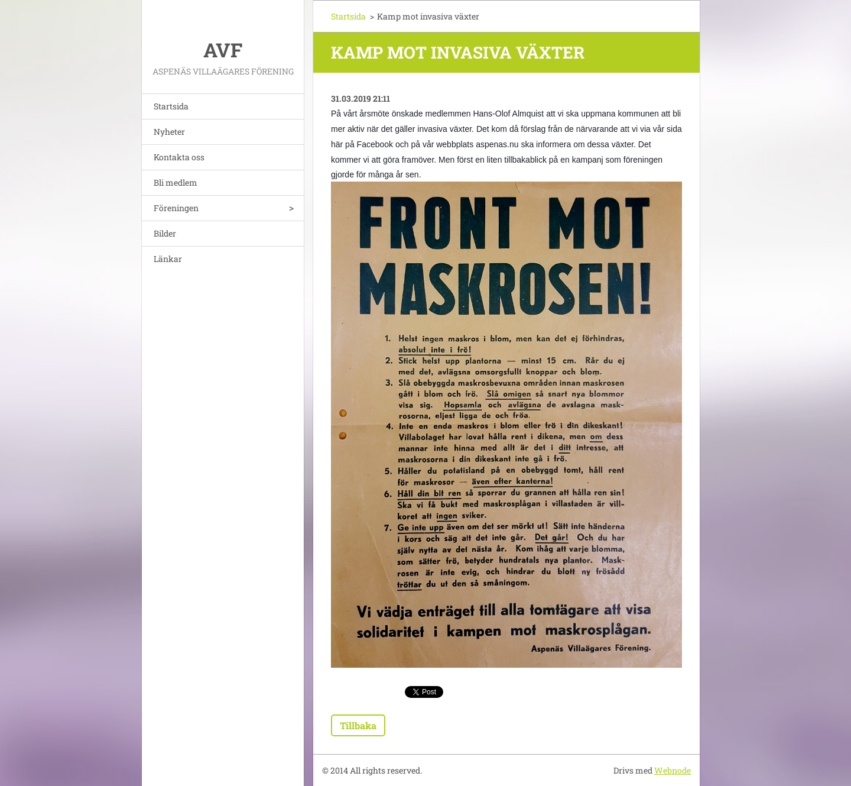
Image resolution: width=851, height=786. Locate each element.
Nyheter (169, 131)
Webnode (672, 770)
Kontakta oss (179, 157)
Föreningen (176, 208)
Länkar (168, 258)
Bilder (165, 233)
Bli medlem (175, 182)
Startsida (171, 106)
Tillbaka (358, 725)
